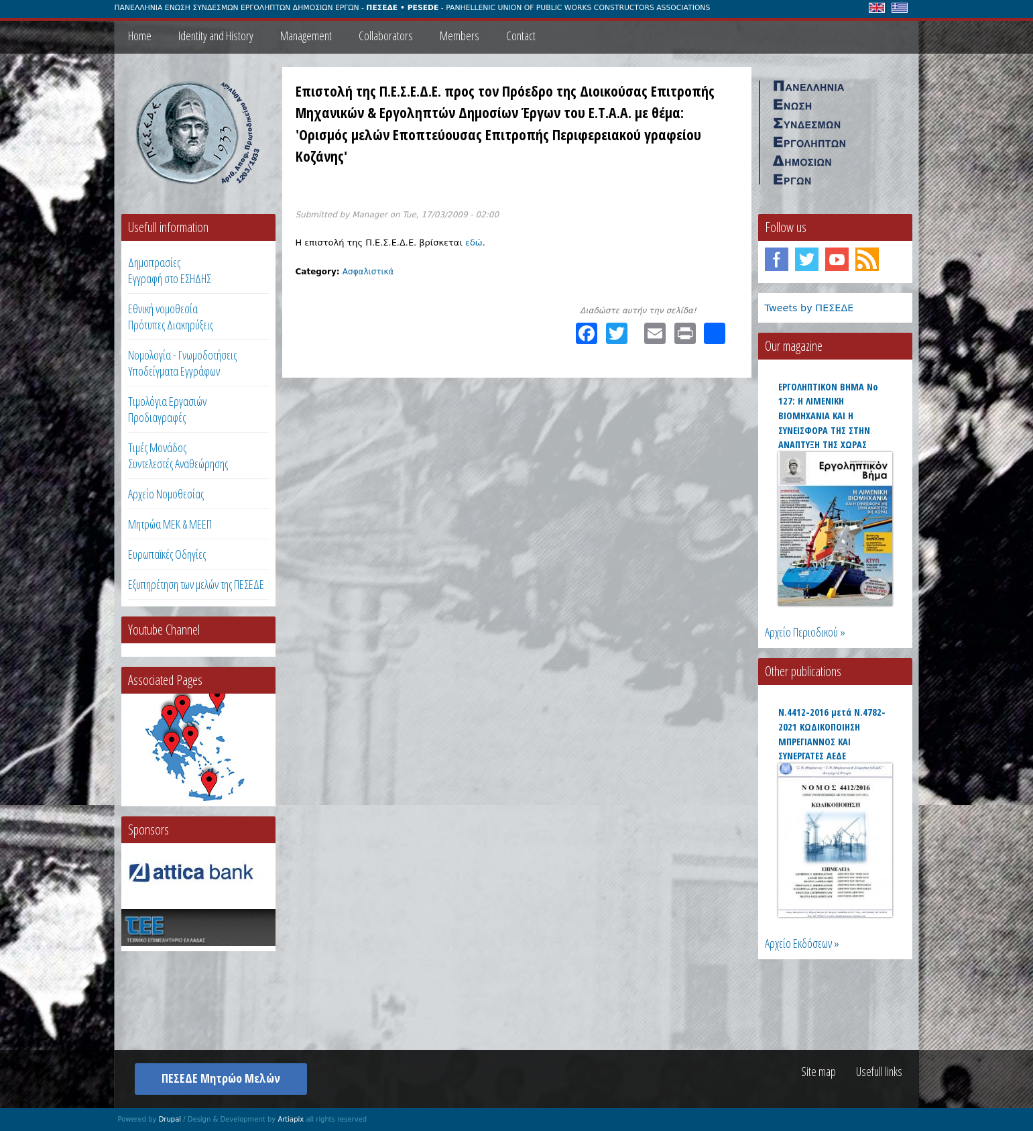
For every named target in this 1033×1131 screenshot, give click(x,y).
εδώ (474, 242)
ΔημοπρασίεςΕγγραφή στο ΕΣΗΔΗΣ (169, 270)
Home (139, 36)
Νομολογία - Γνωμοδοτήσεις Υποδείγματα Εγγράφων (182, 363)
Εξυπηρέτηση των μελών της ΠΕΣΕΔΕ (196, 584)
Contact (521, 36)
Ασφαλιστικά (368, 271)
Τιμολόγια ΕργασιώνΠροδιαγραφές (167, 409)
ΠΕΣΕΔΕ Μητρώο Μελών (221, 1078)
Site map (818, 1071)
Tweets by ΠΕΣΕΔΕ (809, 308)
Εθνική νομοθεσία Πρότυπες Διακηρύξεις (170, 317)
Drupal (170, 1119)
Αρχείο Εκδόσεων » (802, 943)
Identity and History (215, 36)
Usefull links (879, 1071)
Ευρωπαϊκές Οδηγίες (167, 554)
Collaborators (386, 36)
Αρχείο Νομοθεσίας (166, 494)
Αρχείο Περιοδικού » (805, 632)
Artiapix (291, 1119)
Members (459, 36)
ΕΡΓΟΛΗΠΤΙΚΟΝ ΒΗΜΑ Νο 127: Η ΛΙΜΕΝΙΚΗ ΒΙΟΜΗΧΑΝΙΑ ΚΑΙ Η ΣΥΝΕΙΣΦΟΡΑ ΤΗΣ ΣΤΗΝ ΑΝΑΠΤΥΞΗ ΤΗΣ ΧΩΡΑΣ (828, 415)
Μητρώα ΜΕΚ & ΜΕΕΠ (170, 524)
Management (306, 36)
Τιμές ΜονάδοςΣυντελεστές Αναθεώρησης (178, 455)
